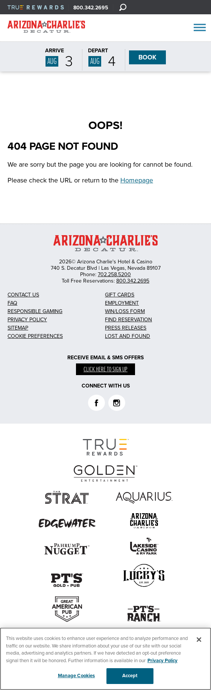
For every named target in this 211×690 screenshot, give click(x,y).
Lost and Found (127, 336)
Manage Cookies (76, 676)
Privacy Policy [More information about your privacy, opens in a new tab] (162, 661)
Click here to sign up (105, 369)
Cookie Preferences (35, 336)
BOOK (147, 57)
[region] (105, 659)
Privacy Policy (27, 319)
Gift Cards (119, 295)
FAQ (12, 303)
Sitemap (18, 328)
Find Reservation (128, 319)
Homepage (136, 180)
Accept (130, 676)
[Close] (199, 639)
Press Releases (125, 328)
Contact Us (23, 295)
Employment (122, 303)
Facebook (96, 403)
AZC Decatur (46, 28)
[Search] (122, 7)
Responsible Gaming (35, 311)
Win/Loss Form (125, 311)
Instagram (116, 403)
